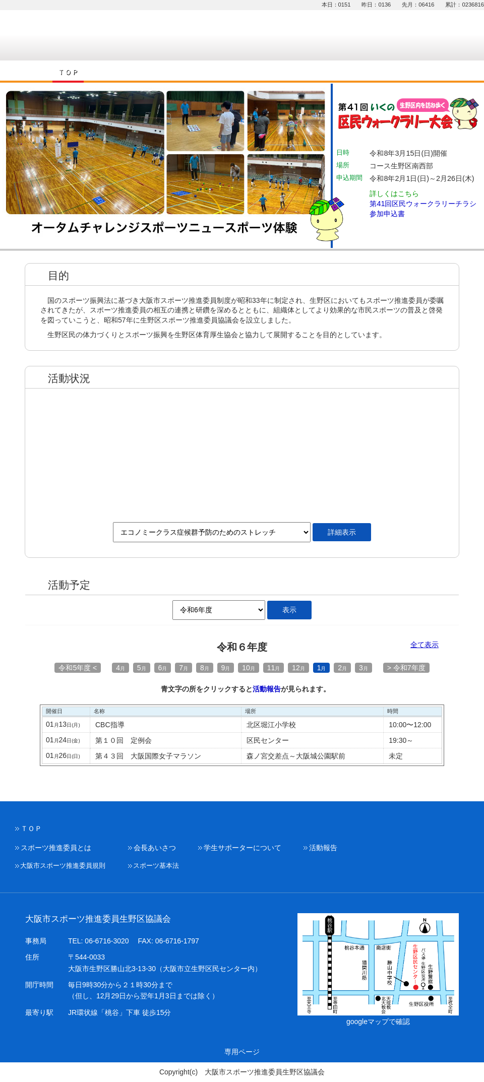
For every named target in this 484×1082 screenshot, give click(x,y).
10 (248, 668)
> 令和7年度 (406, 668)
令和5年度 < (77, 668)
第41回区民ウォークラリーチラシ (423, 204)
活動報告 (267, 689)
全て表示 (424, 645)
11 (273, 668)
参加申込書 (387, 214)
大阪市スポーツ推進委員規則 (62, 865)
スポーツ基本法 (156, 865)
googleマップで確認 (378, 1021)
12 (298, 668)
